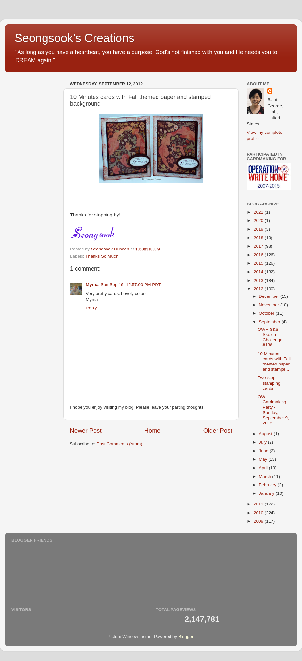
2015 (259, 263)
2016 (259, 254)
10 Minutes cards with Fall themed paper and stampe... (274, 361)
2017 (259, 246)
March (265, 476)
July (263, 442)
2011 (259, 504)
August (266, 433)
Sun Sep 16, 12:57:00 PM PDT (131, 284)
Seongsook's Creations (74, 38)
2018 (259, 237)
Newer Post (86, 430)
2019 (259, 229)
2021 (259, 212)
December (269, 296)
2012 (259, 288)
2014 (259, 271)
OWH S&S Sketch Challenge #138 (270, 337)
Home (152, 430)
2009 (259, 521)
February (268, 484)
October (267, 313)
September (270, 321)
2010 (259, 512)
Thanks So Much (101, 256)
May (263, 459)
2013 (259, 280)
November (269, 304)
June (264, 450)
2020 (259, 220)
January (267, 493)
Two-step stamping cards (269, 382)
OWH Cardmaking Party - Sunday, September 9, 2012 (273, 409)
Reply (91, 308)
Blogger (185, 636)
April (264, 467)
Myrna (92, 284)
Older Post (217, 430)
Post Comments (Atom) (119, 443)
